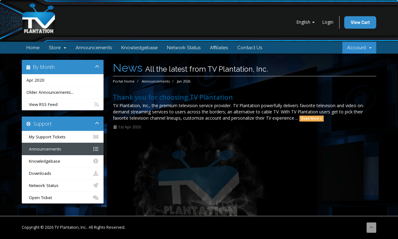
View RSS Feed (62, 104)
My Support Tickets (62, 137)
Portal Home (124, 81)
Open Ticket (62, 197)
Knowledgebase (139, 47)
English (305, 22)
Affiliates (219, 47)
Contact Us (249, 47)
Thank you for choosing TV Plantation (173, 97)
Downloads (62, 173)
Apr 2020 (35, 80)
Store (57, 47)
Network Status (184, 47)
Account (359, 47)
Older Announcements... (50, 92)
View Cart (360, 22)
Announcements (94, 47)
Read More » (311, 118)
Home (32, 47)
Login (327, 22)
